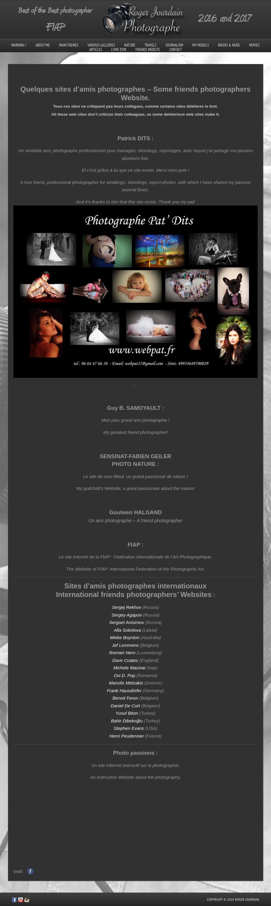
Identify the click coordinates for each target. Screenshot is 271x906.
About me (43, 45)
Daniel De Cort (125, 705)
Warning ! (18, 45)
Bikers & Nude (229, 45)
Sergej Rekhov (126, 607)
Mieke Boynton (124, 637)
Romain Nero (122, 652)
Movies (254, 45)
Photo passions (134, 753)
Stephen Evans (129, 728)
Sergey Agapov (127, 614)
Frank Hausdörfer (124, 690)
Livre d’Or (118, 49)
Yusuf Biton (126, 713)
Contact (175, 49)
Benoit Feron (125, 697)
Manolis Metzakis (126, 682)
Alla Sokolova (127, 630)
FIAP (133, 545)
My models (201, 45)
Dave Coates (125, 660)
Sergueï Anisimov (126, 622)
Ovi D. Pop (125, 675)
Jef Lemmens (125, 645)
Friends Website (148, 49)
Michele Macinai (129, 667)
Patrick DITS (133, 138)
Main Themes (68, 45)
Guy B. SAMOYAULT (133, 408)
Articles (95, 49)
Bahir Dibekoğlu (127, 720)
